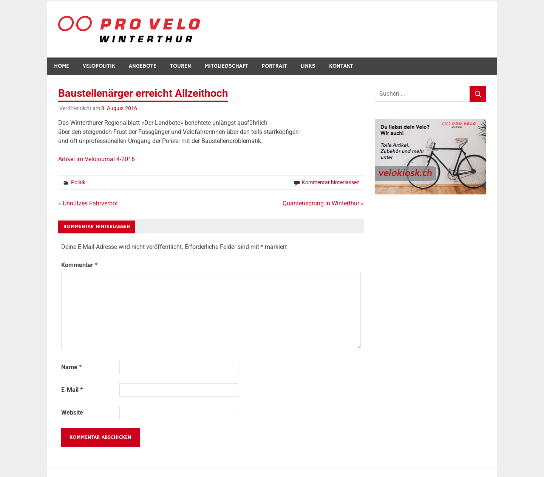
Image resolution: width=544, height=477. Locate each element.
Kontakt (341, 66)
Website (72, 412)
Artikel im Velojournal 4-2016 (96, 159)
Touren (180, 66)
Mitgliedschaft (226, 66)
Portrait (274, 66)
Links (308, 66)
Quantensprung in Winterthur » (323, 203)
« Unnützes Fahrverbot (88, 203)
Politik (78, 182)
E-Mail (72, 389)
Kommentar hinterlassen (331, 182)
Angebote (142, 66)
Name (71, 367)
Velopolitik (99, 66)
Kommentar (79, 265)
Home (61, 66)
